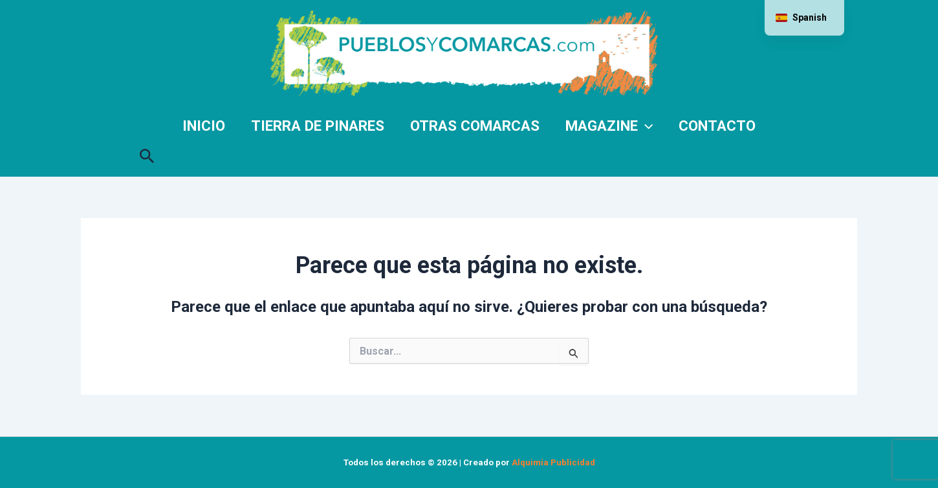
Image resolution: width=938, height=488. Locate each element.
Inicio (203, 125)
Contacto (717, 125)
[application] (645, 125)
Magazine (609, 125)
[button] (147, 153)
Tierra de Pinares (317, 125)
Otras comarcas (475, 125)
